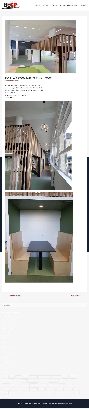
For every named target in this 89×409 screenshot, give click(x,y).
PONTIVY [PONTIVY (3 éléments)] (33, 390)
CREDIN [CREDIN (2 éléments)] (65, 377)
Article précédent (15, 296)
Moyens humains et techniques (69, 5)
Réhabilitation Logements (9, 358)
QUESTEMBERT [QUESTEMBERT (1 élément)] (50, 389)
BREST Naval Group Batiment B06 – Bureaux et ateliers (18, 317)
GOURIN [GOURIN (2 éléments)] (72, 377)
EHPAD (4, 343)
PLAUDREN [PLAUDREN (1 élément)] (25, 385)
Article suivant (75, 296)
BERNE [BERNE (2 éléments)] (12, 377)
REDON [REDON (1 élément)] (5, 393)
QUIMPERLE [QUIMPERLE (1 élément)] (68, 389)
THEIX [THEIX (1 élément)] (76, 393)
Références (54, 5)
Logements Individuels (8, 355)
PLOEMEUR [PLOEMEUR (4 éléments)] (42, 386)
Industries (5, 350)
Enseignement (9, 81)
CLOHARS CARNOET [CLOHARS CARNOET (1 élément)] (44, 377)
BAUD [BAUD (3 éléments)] (4, 377)
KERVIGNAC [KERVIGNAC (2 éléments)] (43, 381)
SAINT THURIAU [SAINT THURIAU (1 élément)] (61, 393)
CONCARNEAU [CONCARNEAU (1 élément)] (56, 377)
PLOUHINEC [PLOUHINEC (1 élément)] (70, 385)
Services (45, 5)
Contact (83, 5)
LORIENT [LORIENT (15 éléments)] (15, 386)
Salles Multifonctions (8, 363)
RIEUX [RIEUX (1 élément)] (19, 393)
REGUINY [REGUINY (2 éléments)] (12, 393)
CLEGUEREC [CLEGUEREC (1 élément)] (33, 377)
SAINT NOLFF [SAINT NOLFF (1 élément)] (50, 393)
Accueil (38, 5)
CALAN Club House (7, 322)
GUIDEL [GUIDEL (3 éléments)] (23, 381)
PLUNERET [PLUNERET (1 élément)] (14, 389)
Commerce (5, 338)
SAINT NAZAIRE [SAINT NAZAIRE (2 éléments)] (39, 393)
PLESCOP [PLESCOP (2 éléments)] (33, 385)
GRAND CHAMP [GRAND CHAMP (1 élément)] (7, 381)
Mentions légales (68, 404)
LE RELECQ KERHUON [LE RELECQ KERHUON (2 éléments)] (75, 381)
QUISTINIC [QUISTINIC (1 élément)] (76, 389)
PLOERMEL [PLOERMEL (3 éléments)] (52, 386)
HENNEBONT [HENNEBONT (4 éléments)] (33, 381)
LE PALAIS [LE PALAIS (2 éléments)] (62, 381)
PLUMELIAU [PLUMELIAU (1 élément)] (79, 385)
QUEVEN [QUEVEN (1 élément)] (59, 389)
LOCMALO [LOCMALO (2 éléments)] (6, 385)
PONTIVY (17, 81)
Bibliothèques (6, 333)
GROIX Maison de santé (9, 320)
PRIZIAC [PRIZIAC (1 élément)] (41, 389)
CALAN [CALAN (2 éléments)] (25, 377)
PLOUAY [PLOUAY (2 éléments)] (61, 385)
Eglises (4, 340)
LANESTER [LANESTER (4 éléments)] (53, 381)
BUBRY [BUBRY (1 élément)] (18, 377)
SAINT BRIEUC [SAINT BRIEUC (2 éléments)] (28, 393)
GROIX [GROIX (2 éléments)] (16, 381)
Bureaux (4, 336)
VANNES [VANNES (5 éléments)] (5, 397)
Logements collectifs (8, 353)
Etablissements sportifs (9, 348)
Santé (3, 365)
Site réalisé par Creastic (55, 404)
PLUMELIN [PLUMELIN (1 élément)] (5, 389)
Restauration (5, 360)
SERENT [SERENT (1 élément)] (70, 393)
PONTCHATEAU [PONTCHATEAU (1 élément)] (24, 389)
